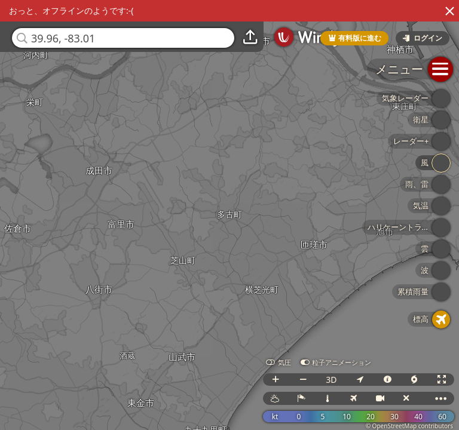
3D (331, 379)
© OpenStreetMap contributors (409, 426)
